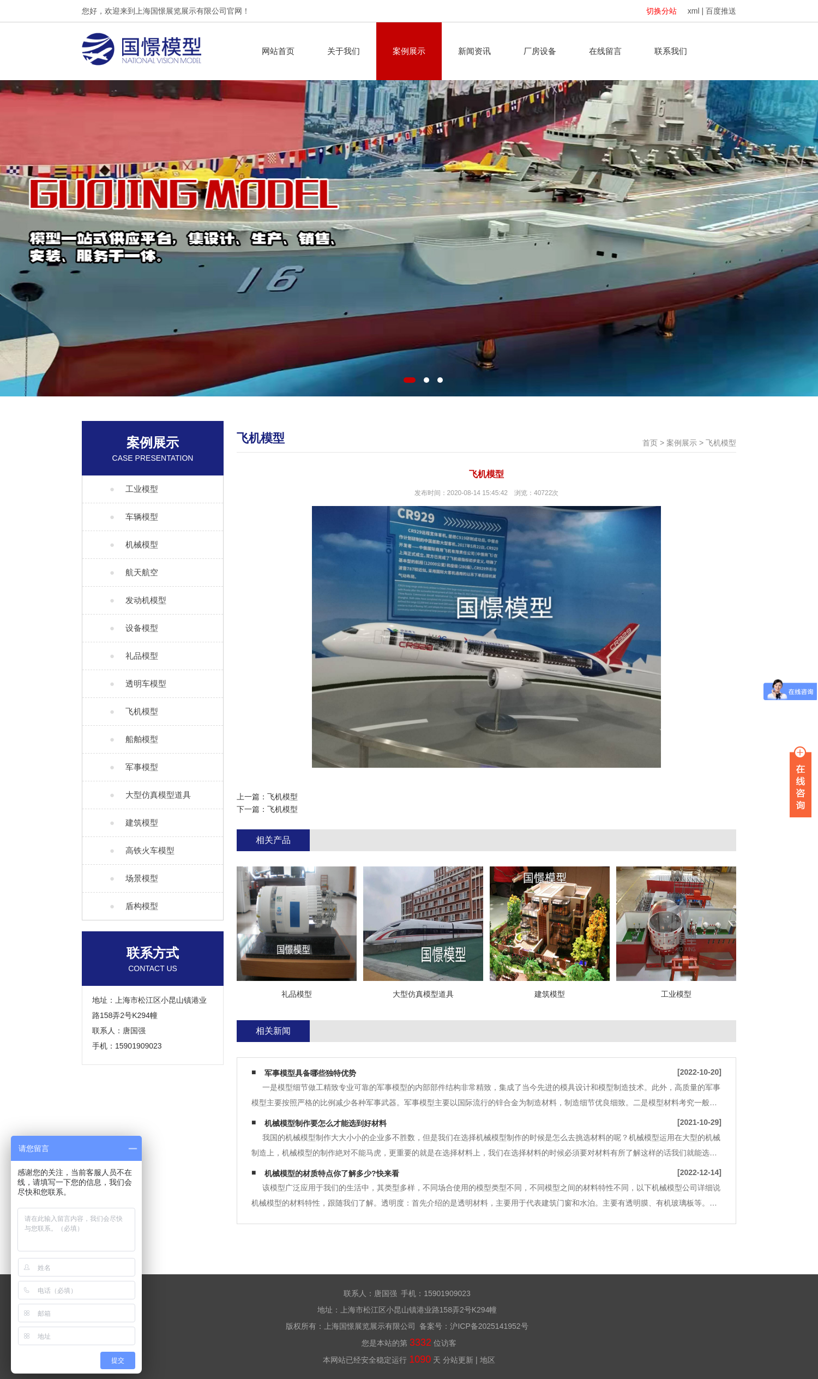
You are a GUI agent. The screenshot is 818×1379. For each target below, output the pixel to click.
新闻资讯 (474, 51)
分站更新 (458, 1360)
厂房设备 (540, 51)
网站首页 (278, 51)
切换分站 (661, 11)
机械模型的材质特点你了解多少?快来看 (331, 1173)
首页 (650, 442)
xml (694, 11)
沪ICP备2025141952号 (489, 1326)
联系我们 (670, 51)
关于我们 (343, 51)
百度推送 (721, 11)
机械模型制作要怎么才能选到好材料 (325, 1123)
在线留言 (605, 51)
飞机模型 (721, 442)
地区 (487, 1360)
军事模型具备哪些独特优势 (310, 1073)
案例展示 (409, 51)
